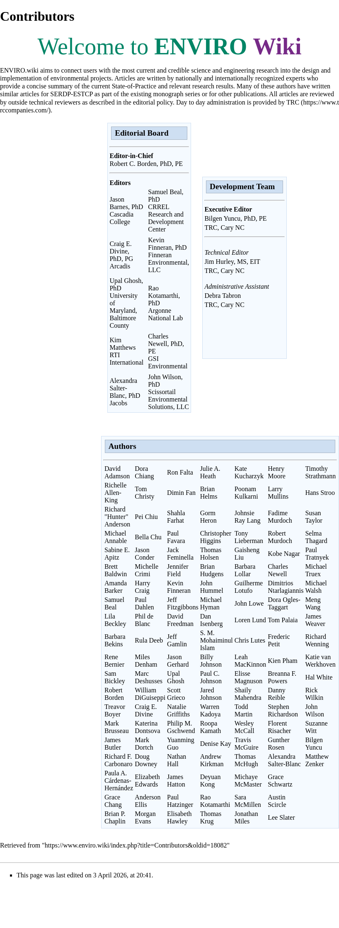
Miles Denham (146, 660)
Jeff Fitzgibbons (183, 603)
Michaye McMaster (248, 780)
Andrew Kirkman (212, 760)
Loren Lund (250, 620)
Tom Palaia (283, 620)
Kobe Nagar (284, 553)
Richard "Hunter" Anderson (117, 517)
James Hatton (176, 780)
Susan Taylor (313, 516)
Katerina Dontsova (147, 727)
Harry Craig (142, 587)
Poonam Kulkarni (246, 492)
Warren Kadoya (210, 710)
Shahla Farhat (176, 516)
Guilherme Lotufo (249, 587)
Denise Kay (215, 743)
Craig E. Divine (146, 710)
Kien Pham (283, 660)
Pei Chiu (146, 516)
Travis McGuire (247, 743)
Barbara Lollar (245, 570)
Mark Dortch (144, 743)
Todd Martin (244, 710)
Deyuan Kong (210, 780)
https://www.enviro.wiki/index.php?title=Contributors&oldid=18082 (136, 845)
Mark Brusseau (116, 727)
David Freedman (180, 620)
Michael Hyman (211, 603)
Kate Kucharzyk (249, 472)
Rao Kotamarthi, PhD (164, 296)
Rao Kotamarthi (215, 801)
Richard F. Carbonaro (118, 760)
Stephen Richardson (283, 710)
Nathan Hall (176, 760)
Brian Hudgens (212, 570)
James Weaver (315, 620)
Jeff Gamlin (177, 640)
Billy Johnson (211, 660)
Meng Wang (312, 603)
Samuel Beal (114, 603)
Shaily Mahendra (248, 694)
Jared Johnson (211, 694)
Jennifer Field (178, 570)
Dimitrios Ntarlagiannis (285, 587)
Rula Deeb (149, 640)
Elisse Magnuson (249, 677)
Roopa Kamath (210, 727)
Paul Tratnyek (317, 553)
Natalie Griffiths (178, 710)
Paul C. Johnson (211, 677)
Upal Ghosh (175, 677)
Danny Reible (277, 694)
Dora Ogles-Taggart (284, 603)
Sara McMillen (248, 801)
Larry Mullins (278, 492)
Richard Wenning (317, 640)
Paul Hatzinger (180, 801)
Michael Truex (316, 570)
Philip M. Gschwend (181, 727)
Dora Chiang (144, 472)
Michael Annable (115, 537)
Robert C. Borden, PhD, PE (145, 163)
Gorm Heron (208, 516)
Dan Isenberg (211, 620)
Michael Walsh (316, 587)
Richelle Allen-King (115, 493)
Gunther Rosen (278, 743)
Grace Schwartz (280, 780)
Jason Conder (144, 553)
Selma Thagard (316, 537)
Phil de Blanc (144, 620)
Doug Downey (146, 760)
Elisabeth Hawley (179, 817)
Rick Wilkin (314, 694)
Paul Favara (176, 537)
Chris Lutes (250, 640)
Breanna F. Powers (282, 677)
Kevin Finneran (179, 587)
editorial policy (153, 102)
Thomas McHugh (246, 760)
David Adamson (117, 472)
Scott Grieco (176, 694)
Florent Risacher (279, 727)
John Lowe (249, 603)
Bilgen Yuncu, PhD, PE (235, 218)
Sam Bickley (114, 677)
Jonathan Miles (246, 817)
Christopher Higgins (216, 537)
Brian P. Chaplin (115, 817)
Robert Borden (114, 694)
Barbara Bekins (115, 640)
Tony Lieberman (249, 537)
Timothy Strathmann (320, 472)
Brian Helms (209, 492)
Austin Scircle (277, 801)
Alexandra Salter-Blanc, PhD (124, 388)
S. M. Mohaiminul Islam (216, 640)
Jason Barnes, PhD (126, 203)
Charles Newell (278, 570)
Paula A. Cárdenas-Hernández (118, 781)
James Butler (112, 743)
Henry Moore (277, 472)
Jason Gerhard (178, 660)
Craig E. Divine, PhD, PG (121, 251)
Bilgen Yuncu (314, 743)
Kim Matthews (122, 343)
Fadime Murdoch (280, 516)
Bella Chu (148, 537)
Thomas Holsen (211, 553)
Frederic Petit (279, 640)
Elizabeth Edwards (147, 780)
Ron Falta (180, 472)
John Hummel (211, 587)
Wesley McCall (244, 727)
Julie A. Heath (210, 472)
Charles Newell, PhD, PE (166, 344)
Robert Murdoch (280, 537)
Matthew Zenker (317, 760)
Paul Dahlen (144, 603)
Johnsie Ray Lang (248, 516)
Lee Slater (281, 817)
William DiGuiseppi (150, 694)
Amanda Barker (115, 587)
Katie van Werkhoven (320, 660)
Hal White (318, 677)
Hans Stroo (320, 492)
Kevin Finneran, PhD (167, 243)
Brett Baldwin (115, 570)
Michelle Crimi (146, 570)
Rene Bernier (114, 660)
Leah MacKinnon (250, 660)
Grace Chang (113, 801)
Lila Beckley (115, 620)
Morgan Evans (145, 817)
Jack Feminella (180, 553)
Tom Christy (144, 492)
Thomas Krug (211, 817)
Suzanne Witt (316, 727)
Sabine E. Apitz (117, 553)
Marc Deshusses (148, 677)
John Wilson (314, 710)
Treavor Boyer (114, 710)
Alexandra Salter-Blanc (284, 760)
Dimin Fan (181, 492)
